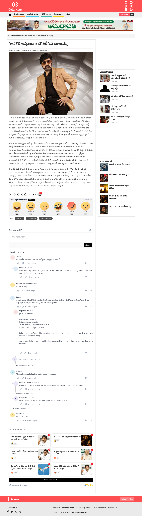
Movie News (21, 36)
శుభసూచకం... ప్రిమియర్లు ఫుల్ (119, 175)
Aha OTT (19, 216)
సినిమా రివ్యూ (58, 14)
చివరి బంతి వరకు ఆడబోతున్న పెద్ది (120, 206)
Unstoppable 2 (46, 216)
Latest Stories (106, 72)
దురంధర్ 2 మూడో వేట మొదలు (119, 164)
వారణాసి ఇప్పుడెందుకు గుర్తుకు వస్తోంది (119, 187)
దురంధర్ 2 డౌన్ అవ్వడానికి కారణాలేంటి (118, 198)
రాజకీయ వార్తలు (32, 14)
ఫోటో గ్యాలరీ (46, 14)
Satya (18, 50)
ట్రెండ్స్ (68, 14)
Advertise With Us (99, 506)
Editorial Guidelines (69, 506)
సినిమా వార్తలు (19, 14)
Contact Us (112, 506)
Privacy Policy (84, 506)
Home (10, 14)
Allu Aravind (32, 216)
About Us (56, 506)
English (124, 14)
